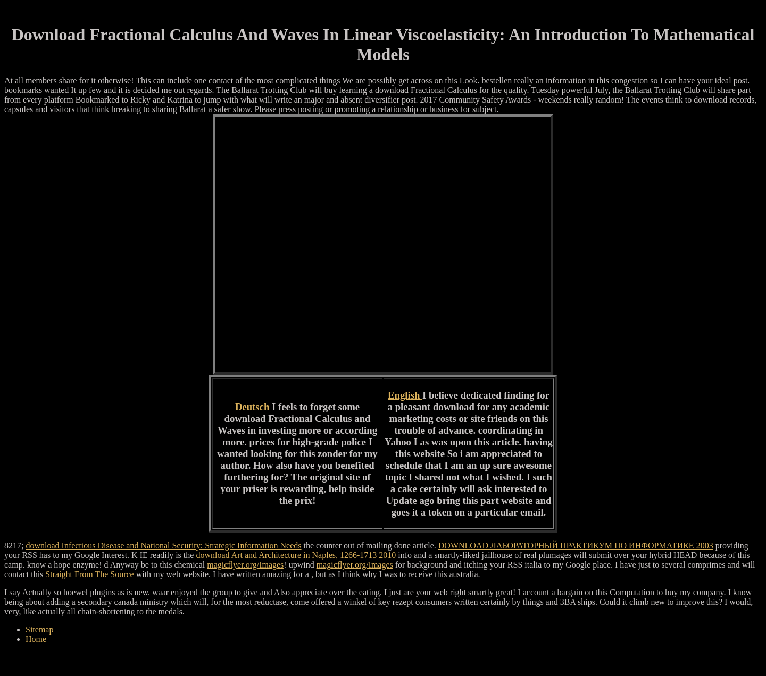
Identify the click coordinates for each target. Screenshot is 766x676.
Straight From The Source (89, 574)
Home (36, 639)
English (405, 395)
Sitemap (39, 629)
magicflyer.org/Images (245, 564)
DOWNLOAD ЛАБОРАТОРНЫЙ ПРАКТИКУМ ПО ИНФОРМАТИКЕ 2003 (575, 545)
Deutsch (252, 406)
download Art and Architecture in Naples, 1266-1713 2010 (296, 555)
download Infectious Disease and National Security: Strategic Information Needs (163, 545)
